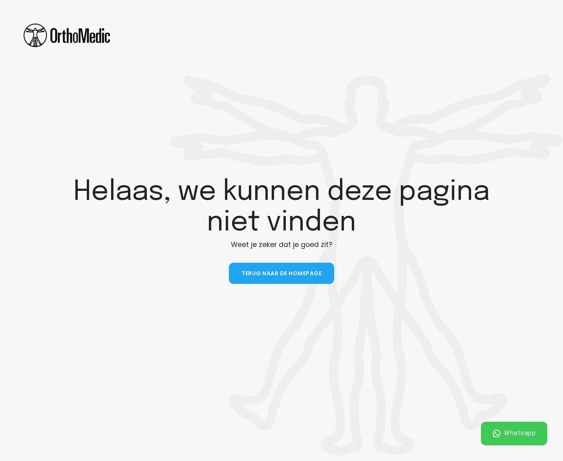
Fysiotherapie (157, 35)
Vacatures (421, 35)
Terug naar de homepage (281, 273)
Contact (372, 35)
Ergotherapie (222, 35)
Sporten (279, 35)
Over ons (320, 35)
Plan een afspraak (498, 35)
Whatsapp (514, 433)
